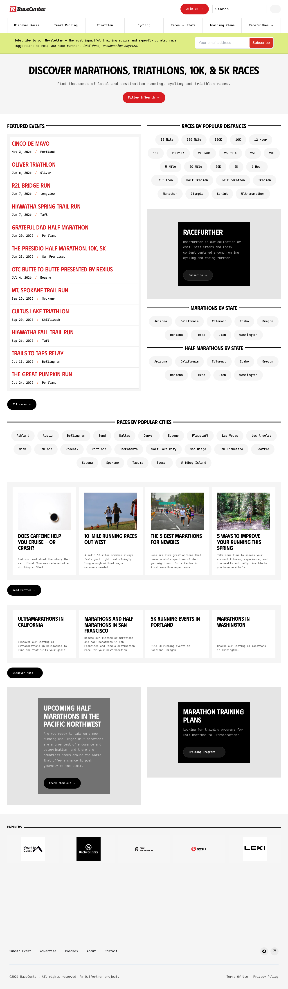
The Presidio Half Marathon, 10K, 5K (59, 248)
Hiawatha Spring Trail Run (46, 206)
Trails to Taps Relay (37, 352)
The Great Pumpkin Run (42, 373)
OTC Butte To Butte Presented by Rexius (62, 269)
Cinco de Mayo (31, 143)
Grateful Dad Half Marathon (50, 227)
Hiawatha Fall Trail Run (43, 331)
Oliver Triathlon (34, 164)
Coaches (71, 951)
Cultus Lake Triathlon (40, 310)
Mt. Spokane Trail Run (40, 290)
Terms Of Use (237, 977)
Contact (111, 951)
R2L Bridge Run (31, 185)
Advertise (48, 951)
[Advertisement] (144, 902)
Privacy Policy (266, 977)
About (91, 951)
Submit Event (20, 951)
